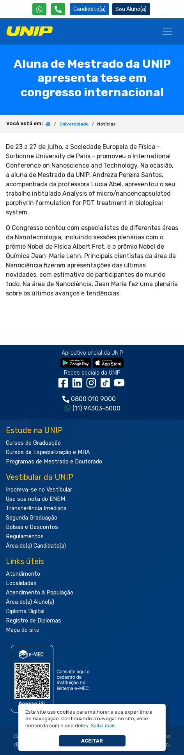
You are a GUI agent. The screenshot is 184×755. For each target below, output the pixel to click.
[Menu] (167, 31)
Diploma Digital (25, 611)
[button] (103, 726)
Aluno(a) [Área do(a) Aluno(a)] (131, 9)
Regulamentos (25, 536)
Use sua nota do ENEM (35, 499)
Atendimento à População (39, 592)
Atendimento (23, 574)
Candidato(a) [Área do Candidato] (89, 9)
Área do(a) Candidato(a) (36, 546)
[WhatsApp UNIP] (39, 9)
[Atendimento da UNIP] (58, 9)
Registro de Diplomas (33, 620)
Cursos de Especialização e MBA (48, 452)
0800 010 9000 (93, 399)
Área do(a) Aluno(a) (30, 602)
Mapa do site (22, 630)
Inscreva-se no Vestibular (39, 489)
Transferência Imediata (36, 508)
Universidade (73, 124)
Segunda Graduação (31, 518)
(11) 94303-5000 (96, 408)
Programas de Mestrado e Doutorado (54, 461)
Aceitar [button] (92, 741)
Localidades (21, 583)
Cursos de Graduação (33, 443)
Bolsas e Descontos (32, 527)
